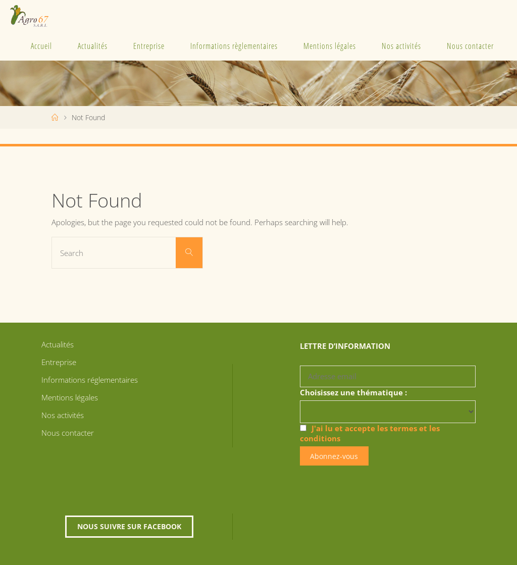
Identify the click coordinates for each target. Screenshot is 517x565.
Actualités (93, 46)
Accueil (41, 46)
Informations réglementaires (89, 380)
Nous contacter (470, 46)
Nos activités (401, 46)
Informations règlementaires (234, 46)
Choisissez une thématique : (353, 392)
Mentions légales (329, 46)
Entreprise (149, 46)
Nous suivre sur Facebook (129, 526)
